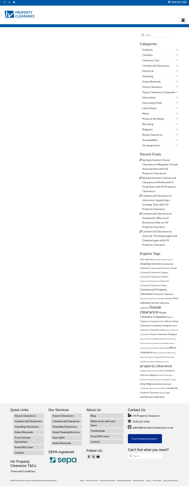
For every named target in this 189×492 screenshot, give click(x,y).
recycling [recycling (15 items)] (145, 383)
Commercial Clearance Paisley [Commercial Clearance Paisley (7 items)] (163, 268)
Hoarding (147, 76)
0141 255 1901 (177, 2)
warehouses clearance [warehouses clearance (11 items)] (152, 396)
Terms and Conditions (22, 471)
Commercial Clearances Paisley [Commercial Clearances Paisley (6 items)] (153, 285)
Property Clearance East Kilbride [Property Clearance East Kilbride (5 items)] (153, 371)
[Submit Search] (142, 35)
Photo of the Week (153, 118)
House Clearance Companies (158, 92)
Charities (147, 55)
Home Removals (151, 81)
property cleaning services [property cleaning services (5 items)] (158, 361)
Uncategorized (150, 145)
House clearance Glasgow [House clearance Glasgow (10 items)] (163, 334)
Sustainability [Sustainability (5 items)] (165, 393)
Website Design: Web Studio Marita (44, 480)
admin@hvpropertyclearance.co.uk (150, 427)
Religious (147, 129)
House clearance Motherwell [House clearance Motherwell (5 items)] (151, 339)
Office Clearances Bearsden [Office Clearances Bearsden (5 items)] (164, 353)
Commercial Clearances (155, 65)
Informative (149, 97)
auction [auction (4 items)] (157, 259)
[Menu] (183, 20)
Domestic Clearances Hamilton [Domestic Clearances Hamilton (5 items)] (152, 298)
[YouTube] (98, 456)
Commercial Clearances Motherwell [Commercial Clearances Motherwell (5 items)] (154, 281)
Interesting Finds (152, 102)
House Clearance (152, 86)
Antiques (147, 49)
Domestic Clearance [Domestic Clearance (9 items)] (163, 294)
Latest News (149, 108)
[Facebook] (89, 456)
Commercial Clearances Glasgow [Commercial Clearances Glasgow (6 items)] (154, 272)
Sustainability (150, 140)
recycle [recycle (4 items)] (173, 380)
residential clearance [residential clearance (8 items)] (161, 384)
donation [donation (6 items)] (169, 298)
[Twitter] (93, 456)
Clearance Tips (150, 60)
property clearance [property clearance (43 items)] (156, 365)
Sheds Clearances (152, 134)
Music (145, 113)
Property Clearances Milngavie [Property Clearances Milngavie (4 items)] (158, 380)
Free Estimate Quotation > (145, 438)
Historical (147, 71)
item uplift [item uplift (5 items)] (164, 348)
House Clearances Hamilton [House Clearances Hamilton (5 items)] (158, 343)
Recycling (147, 124)
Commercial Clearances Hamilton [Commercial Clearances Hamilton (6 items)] (154, 277)
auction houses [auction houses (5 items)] (167, 259)
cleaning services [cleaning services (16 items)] (151, 263)
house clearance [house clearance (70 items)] (150, 309)
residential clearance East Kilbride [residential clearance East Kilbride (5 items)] (153, 388)
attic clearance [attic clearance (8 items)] (147, 259)
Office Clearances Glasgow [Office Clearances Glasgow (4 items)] (150, 357)
